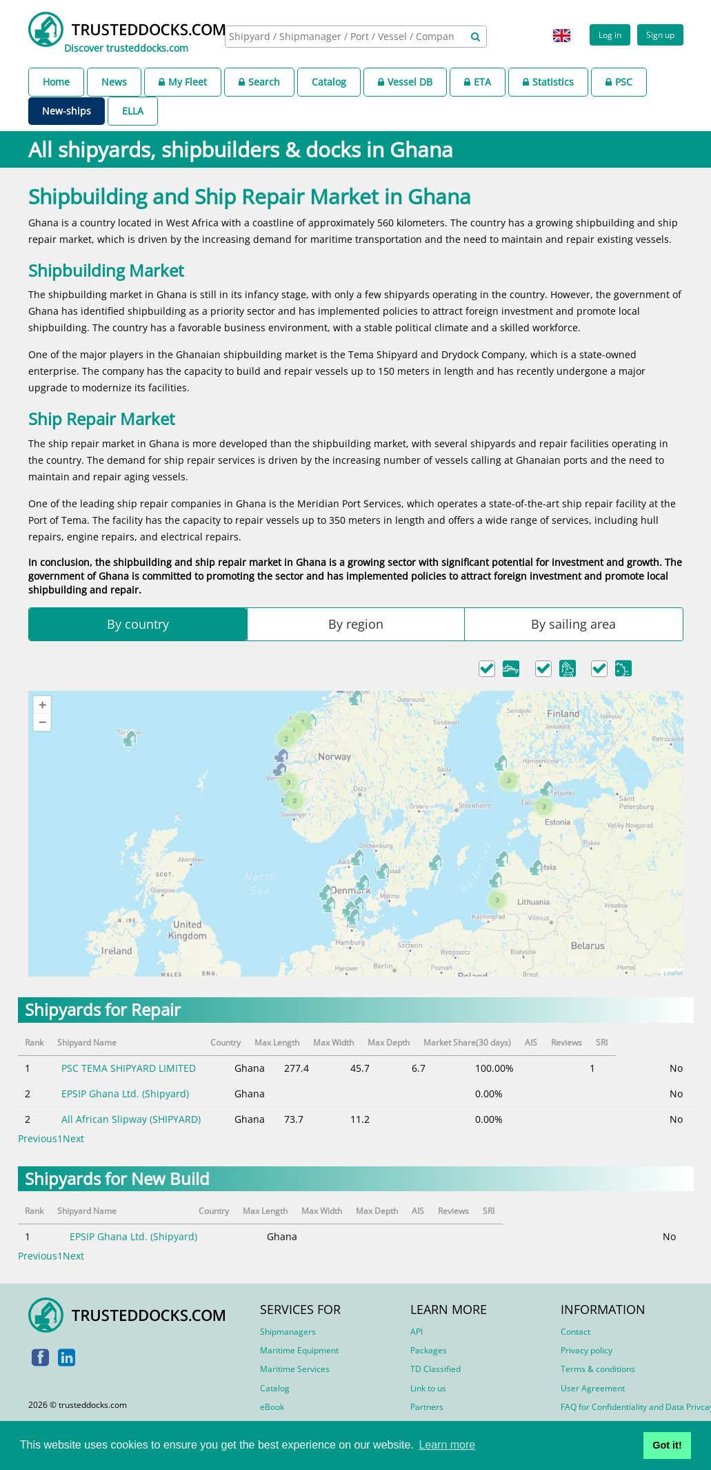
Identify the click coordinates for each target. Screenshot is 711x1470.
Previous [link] (37, 1138)
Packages (428, 1350)
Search (259, 81)
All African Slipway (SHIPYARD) (130, 1119)
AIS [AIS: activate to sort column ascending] (597, 1042)
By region (355, 624)
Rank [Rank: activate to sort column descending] (34, 1042)
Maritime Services (295, 1369)
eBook (272, 1407)
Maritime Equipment (299, 1350)
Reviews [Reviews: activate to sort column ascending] (635, 1042)
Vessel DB (405, 81)
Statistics (548, 81)
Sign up (660, 34)
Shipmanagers (288, 1331)
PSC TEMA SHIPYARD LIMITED (128, 1068)
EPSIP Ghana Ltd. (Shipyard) (124, 1093)
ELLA (132, 110)
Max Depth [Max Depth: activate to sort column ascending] (436, 1042)
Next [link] (73, 1138)
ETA (477, 81)
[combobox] (356, 37)
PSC (618, 81)
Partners (426, 1407)
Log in (610, 34)
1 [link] (60, 1138)
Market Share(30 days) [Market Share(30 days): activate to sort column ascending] (521, 1042)
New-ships (66, 110)
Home (56, 81)
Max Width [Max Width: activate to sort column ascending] (374, 1042)
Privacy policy (586, 1350)
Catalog (329, 81)
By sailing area (573, 624)
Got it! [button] (666, 1445)
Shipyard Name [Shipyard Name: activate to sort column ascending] (90, 1042)
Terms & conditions (598, 1369)
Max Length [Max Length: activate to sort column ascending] (310, 1042)
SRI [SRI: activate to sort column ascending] (676, 1042)
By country (138, 624)
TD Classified (435, 1369)
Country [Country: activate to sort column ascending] (254, 1042)
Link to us (428, 1388)
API (416, 1331)
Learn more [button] (447, 1445)
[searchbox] (343, 36)
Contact (575, 1331)
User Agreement (593, 1388)
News (114, 81)
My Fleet (183, 81)
